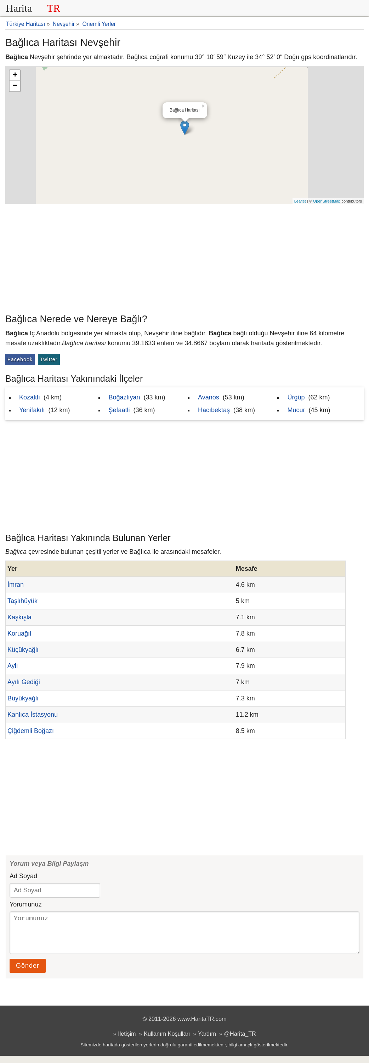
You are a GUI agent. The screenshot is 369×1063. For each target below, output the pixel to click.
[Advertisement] (184, 257)
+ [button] (15, 75)
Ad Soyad (23, 876)
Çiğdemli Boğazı (30, 730)
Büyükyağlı (23, 698)
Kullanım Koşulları (167, 1041)
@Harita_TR (240, 1041)
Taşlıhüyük (22, 600)
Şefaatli (119, 410)
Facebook (20, 359)
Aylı (12, 665)
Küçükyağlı (23, 649)
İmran (15, 584)
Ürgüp (296, 397)
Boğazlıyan (124, 397)
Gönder (27, 972)
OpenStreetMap (327, 201)
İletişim (127, 1041)
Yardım (207, 1041)
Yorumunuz (25, 904)
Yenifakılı (32, 410)
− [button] (15, 86)
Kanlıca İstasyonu (32, 714)
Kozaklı (29, 397)
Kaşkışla (19, 617)
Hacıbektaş (214, 410)
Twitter (48, 359)
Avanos (208, 397)
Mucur (296, 410)
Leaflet (300, 201)
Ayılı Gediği (23, 682)
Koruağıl (19, 633)
